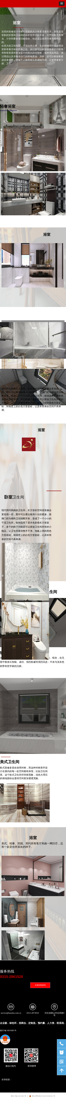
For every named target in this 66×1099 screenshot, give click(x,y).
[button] (62, 3)
